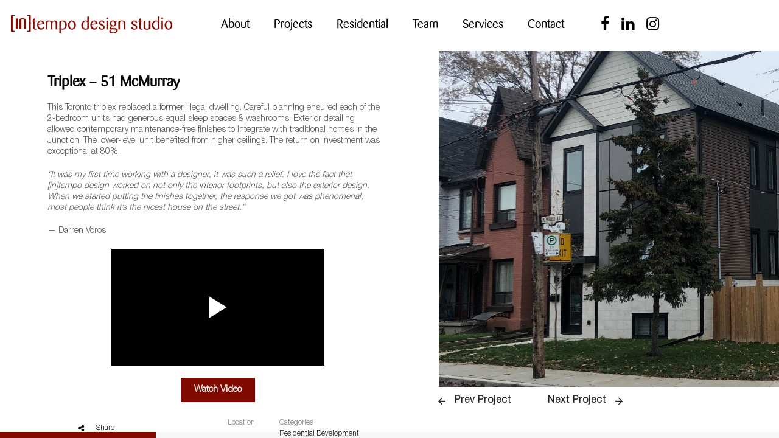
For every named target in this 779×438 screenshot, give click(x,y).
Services (483, 24)
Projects (293, 24)
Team (425, 24)
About (235, 24)
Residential (362, 24)
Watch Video (218, 381)
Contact (546, 24)
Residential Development (319, 425)
